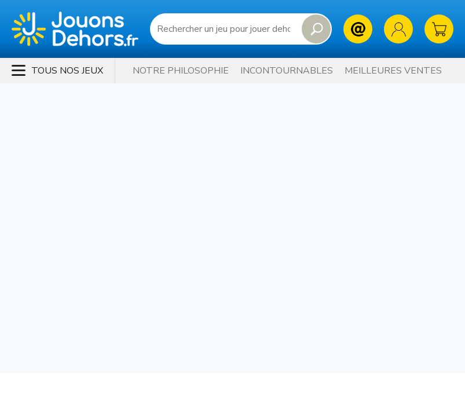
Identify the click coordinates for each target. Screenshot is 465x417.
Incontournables (286, 70)
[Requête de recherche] (223, 29)
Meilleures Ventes (393, 70)
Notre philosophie (181, 70)
